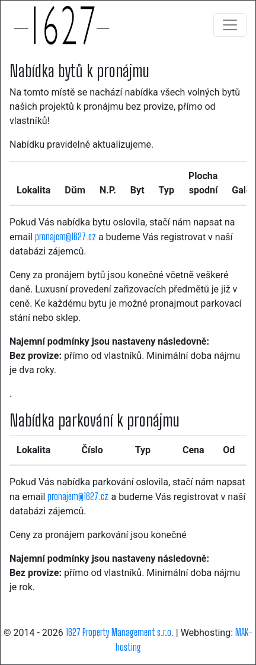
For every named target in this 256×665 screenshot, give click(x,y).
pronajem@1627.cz (65, 236)
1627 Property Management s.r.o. (120, 632)
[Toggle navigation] (230, 25)
